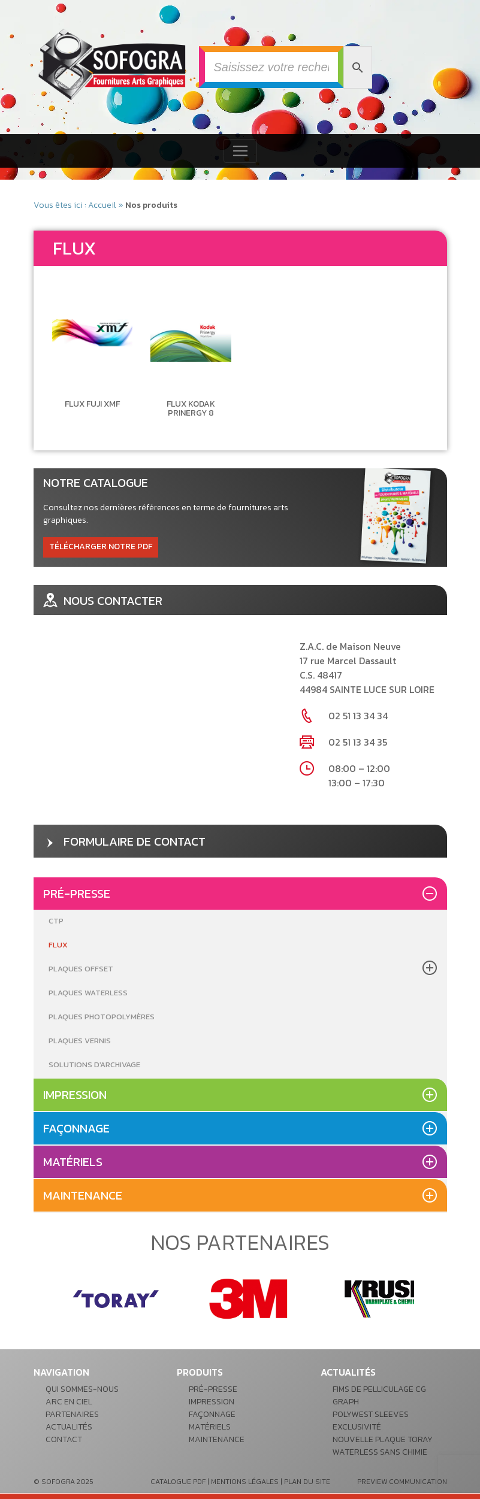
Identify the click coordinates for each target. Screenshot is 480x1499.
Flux (58, 944)
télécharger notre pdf (100, 546)
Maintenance (82, 1195)
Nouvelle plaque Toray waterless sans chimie (383, 1445)
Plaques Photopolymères (102, 1016)
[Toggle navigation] (240, 151)
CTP (56, 920)
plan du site (307, 1481)
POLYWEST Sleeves (371, 1414)
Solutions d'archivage (94, 1064)
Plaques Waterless (88, 992)
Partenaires (72, 1414)
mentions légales (245, 1481)
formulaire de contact (124, 841)
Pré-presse (76, 894)
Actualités (69, 1427)
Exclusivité (357, 1427)
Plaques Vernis (80, 1040)
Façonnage (76, 1128)
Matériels (72, 1162)
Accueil (102, 205)
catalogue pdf (178, 1481)
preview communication (402, 1481)
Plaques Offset (81, 968)
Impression (75, 1095)
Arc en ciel (69, 1401)
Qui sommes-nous (82, 1389)
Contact (64, 1439)
